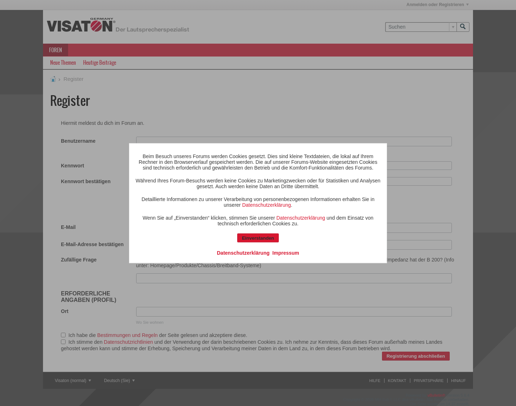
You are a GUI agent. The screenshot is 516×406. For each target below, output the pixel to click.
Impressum (285, 252)
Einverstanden (258, 237)
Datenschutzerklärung (266, 204)
